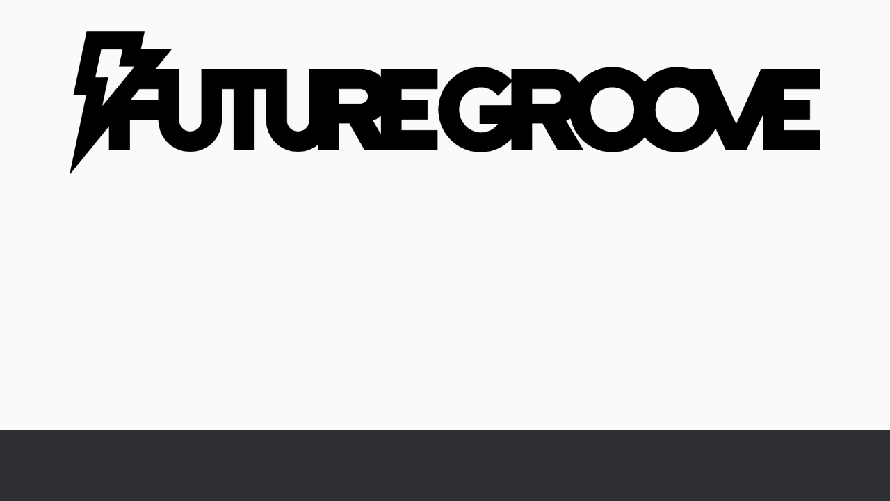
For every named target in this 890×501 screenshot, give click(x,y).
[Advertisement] (445, 325)
